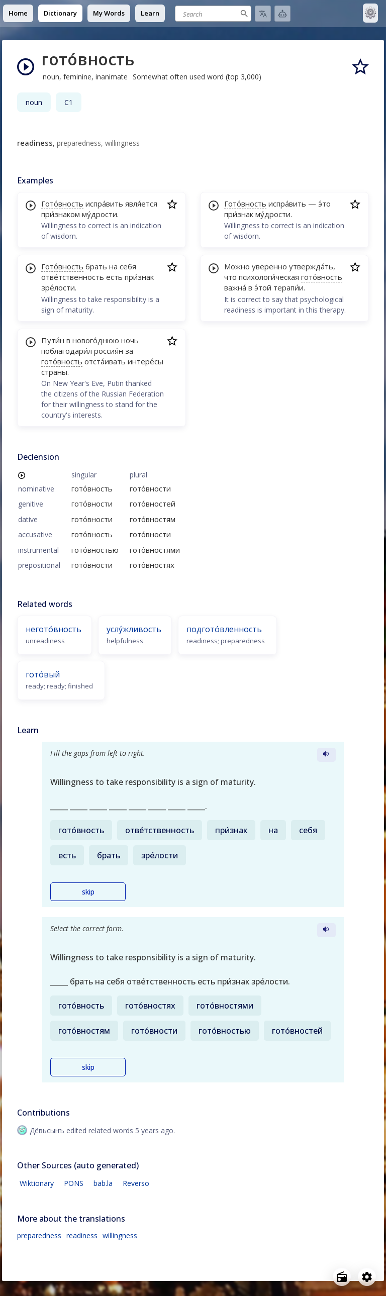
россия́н (108, 351)
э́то (324, 203)
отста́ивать (105, 361)
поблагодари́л (66, 351)
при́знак (139, 277)
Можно (237, 266)
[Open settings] (367, 1277)
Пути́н (52, 340)
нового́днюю (95, 340)
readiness (82, 1235)
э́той (262, 287)
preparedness (39, 1235)
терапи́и (288, 287)
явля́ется (141, 203)
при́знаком (60, 214)
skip (88, 891)
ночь (130, 340)
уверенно (269, 266)
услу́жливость (134, 629)
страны (54, 372)
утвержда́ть (311, 266)
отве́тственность (72, 277)
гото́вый (43, 674)
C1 (68, 102)
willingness (120, 1235)
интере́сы (145, 361)
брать (96, 266)
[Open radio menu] (342, 1277)
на (113, 266)
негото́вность (53, 629)
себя (128, 266)
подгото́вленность (224, 629)
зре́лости (58, 287)
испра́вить (104, 203)
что (230, 277)
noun (34, 102)
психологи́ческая (269, 277)
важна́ (235, 287)
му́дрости (99, 214)
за (129, 351)
